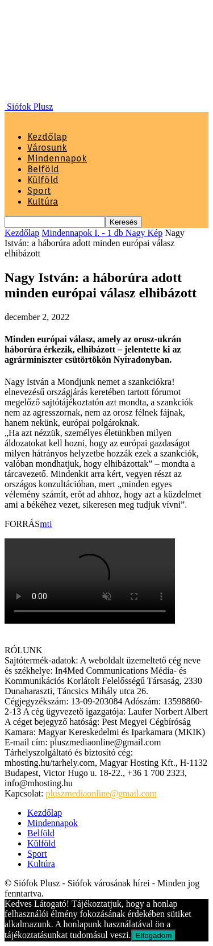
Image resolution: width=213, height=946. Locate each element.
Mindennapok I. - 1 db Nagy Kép (101, 233)
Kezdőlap (47, 136)
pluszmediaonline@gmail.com (101, 793)
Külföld (43, 180)
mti (46, 524)
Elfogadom (154, 935)
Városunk (47, 147)
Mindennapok (57, 158)
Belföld (43, 169)
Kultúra (42, 201)
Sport (39, 190)
